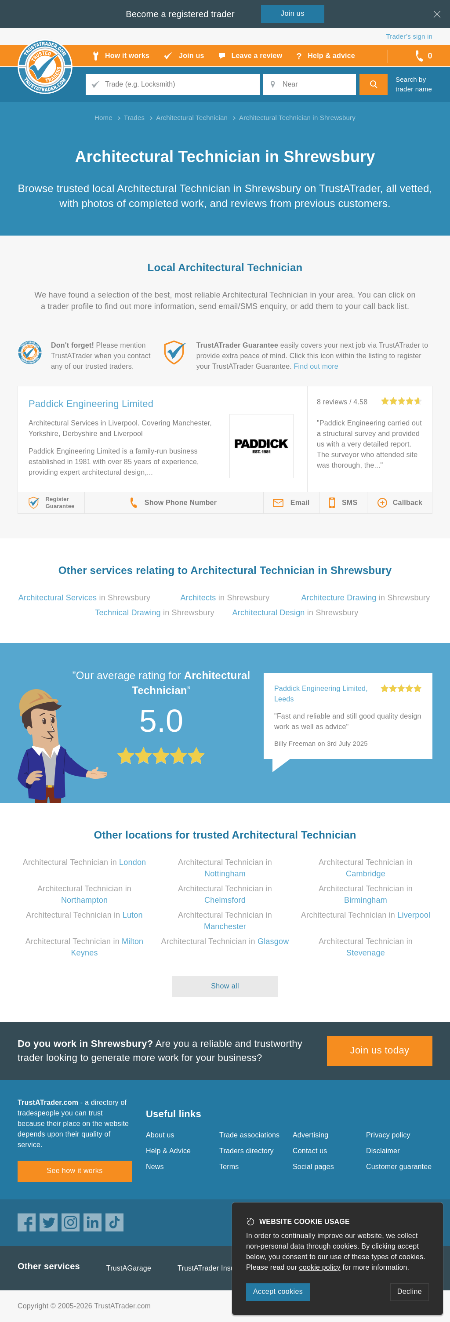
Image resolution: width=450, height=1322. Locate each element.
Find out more (316, 366)
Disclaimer (383, 1151)
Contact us (310, 1151)
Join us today (380, 1050)
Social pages (313, 1166)
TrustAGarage (128, 1268)
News (155, 1166)
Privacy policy (388, 1135)
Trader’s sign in (409, 36)
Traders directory (246, 1151)
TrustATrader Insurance (215, 1268)
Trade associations (249, 1135)
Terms (229, 1166)
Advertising (310, 1135)
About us (160, 1135)
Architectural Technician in (84, 862)
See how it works (74, 1170)
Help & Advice (168, 1151)
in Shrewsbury (84, 597)
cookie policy (320, 1267)
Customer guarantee (399, 1166)
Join (293, 13)
